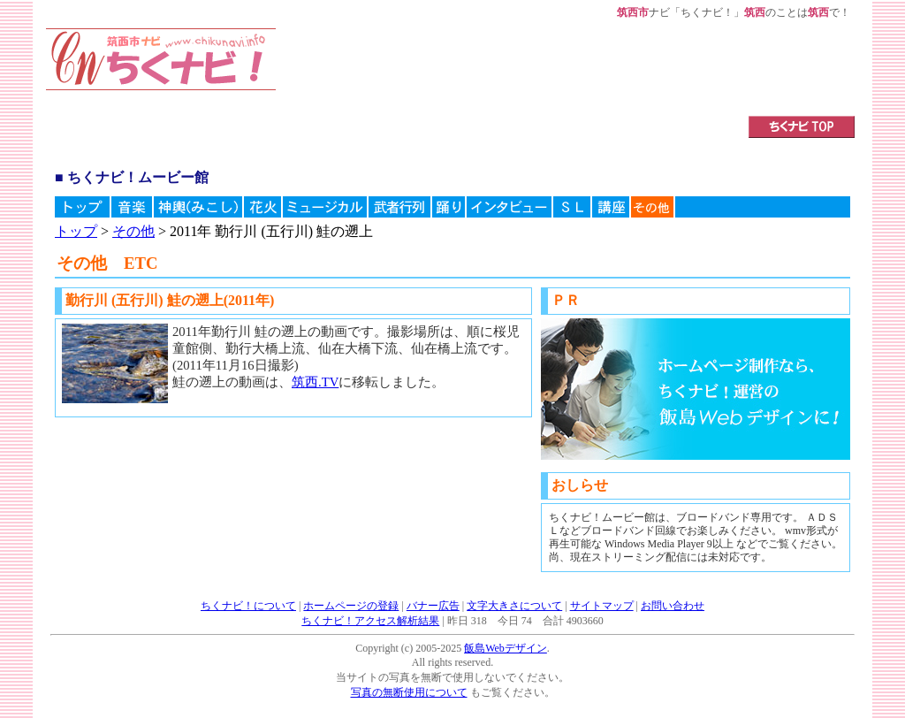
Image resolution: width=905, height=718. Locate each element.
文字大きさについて (514, 606)
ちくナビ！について (248, 606)
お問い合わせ (672, 606)
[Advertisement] (490, 68)
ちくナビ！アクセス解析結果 (370, 621)
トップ (76, 231)
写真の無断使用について (409, 692)
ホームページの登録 (351, 606)
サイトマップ (602, 606)
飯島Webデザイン (505, 648)
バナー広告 (433, 606)
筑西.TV (315, 382)
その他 (133, 231)
